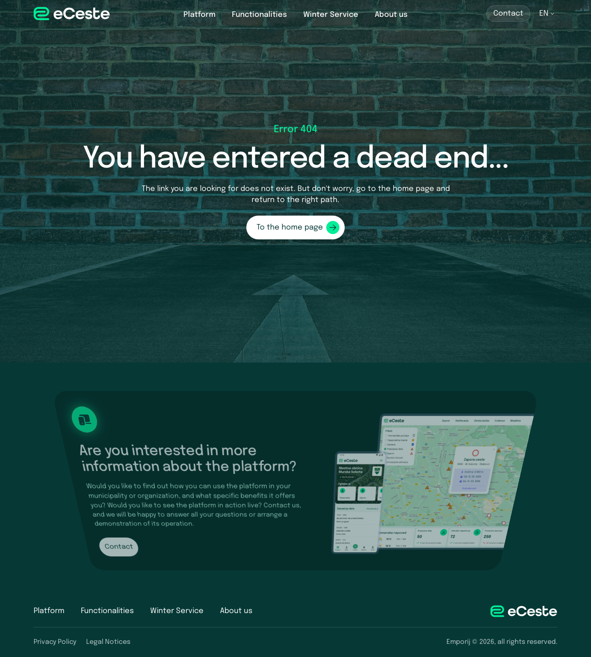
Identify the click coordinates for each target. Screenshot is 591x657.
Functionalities (259, 14)
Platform (199, 14)
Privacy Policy (55, 642)
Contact (508, 13)
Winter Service (330, 14)
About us (391, 14)
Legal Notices (108, 642)
